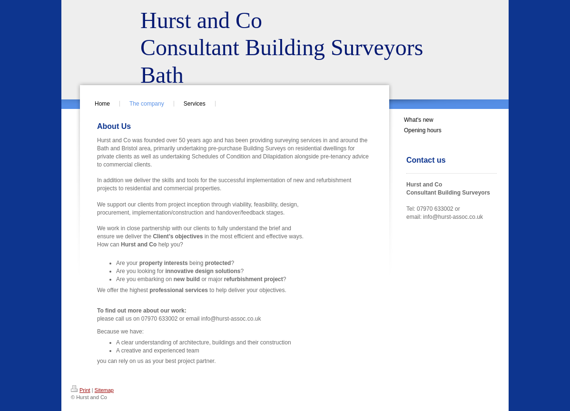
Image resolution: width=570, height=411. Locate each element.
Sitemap (104, 390)
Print (80, 390)
